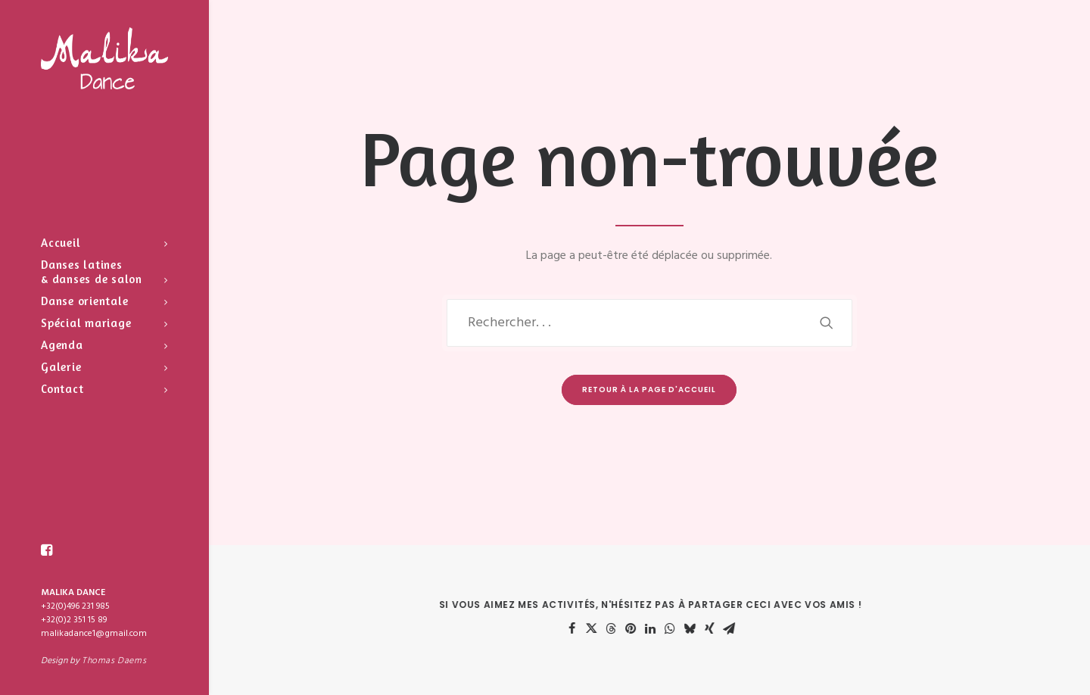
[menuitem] (104, 243)
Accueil (104, 242)
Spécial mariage (104, 323)
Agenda (104, 345)
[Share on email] (741, 628)
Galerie (104, 367)
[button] (47, 550)
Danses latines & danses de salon (104, 271)
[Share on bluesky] (702, 628)
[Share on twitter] (603, 628)
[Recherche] (649, 323)
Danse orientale (104, 301)
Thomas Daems (114, 661)
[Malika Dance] (104, 58)
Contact (104, 389)
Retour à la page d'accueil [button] (649, 389)
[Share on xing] (721, 628)
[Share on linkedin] (662, 628)
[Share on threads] (623, 628)
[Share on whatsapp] (682, 628)
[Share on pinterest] (643, 628)
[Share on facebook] (584, 628)
